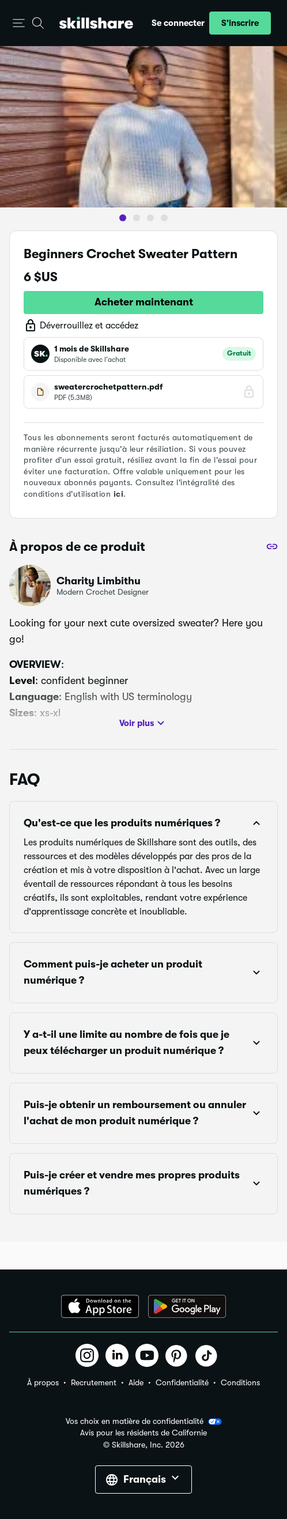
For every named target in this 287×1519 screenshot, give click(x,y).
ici (119, 493)
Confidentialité (182, 1382)
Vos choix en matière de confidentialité (144, 1422)
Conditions (240, 1382)
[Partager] (272, 546)
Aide (136, 1382)
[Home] (96, 23)
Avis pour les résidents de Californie (143, 1433)
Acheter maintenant (144, 302)
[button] (19, 23)
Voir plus (143, 723)
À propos (43, 1382)
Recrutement (93, 1382)
